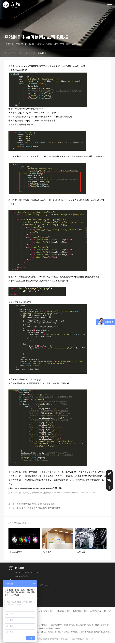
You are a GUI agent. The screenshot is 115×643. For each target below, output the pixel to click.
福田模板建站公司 (63, 611)
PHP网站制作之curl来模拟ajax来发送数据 (36, 504)
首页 (21, 53)
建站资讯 (30, 53)
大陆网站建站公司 (46, 611)
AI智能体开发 (95, 611)
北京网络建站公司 (80, 611)
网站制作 (76, 44)
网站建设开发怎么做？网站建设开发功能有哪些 (38, 508)
